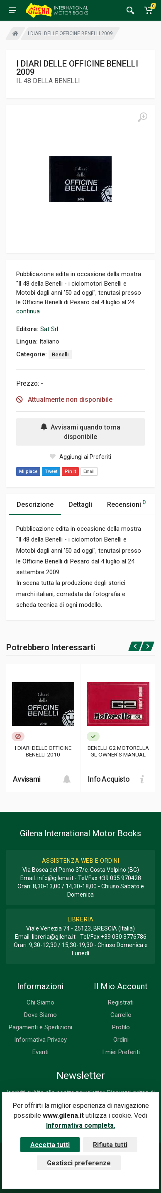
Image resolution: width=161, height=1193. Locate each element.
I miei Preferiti (121, 1052)
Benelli (60, 354)
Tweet (51, 471)
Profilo (121, 1027)
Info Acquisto (109, 779)
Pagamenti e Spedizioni (40, 1027)
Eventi (40, 1052)
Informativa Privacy (40, 1039)
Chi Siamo (40, 1002)
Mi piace (28, 471)
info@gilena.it (55, 878)
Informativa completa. (80, 1125)
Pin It (70, 471)
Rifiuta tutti (110, 1145)
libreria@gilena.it (54, 936)
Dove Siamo (40, 1015)
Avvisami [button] (26, 779)
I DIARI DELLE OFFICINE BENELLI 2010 (43, 751)
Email (89, 471)
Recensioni (126, 503)
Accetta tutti (50, 1145)
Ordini (121, 1039)
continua (28, 311)
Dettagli (80, 504)
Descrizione (35, 504)
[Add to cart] (66, 779)
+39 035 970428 (120, 878)
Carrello (121, 1015)
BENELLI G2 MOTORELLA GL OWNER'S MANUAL (118, 751)
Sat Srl (49, 329)
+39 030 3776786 (123, 936)
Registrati (121, 1002)
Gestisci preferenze (79, 1163)
